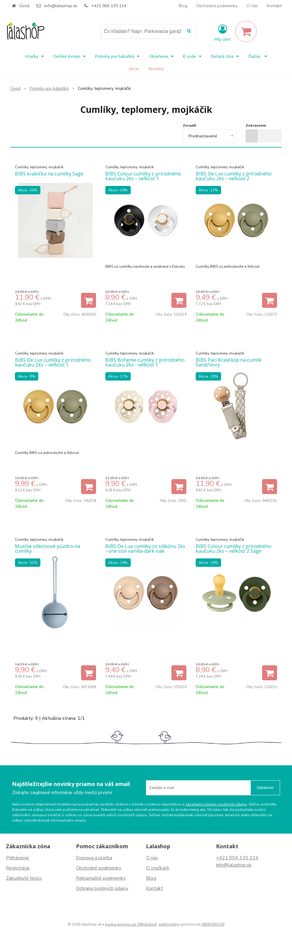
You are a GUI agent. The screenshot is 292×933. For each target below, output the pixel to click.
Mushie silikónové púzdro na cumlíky (47, 548)
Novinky (156, 69)
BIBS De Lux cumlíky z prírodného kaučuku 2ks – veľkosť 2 (234, 176)
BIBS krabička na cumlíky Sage (49, 173)
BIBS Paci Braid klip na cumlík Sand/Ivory (228, 362)
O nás (252, 6)
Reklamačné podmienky (101, 878)
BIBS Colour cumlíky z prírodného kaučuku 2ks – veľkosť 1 (143, 176)
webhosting (169, 924)
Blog (183, 6)
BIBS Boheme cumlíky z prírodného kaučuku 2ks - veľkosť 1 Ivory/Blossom (145, 365)
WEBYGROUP (213, 924)
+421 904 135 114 (108, 6)
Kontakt (274, 6)
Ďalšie (257, 56)
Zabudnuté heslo (24, 878)
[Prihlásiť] (222, 33)
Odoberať (265, 787)
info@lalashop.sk (60, 6)
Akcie (134, 69)
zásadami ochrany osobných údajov (216, 804)
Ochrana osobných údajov (102, 888)
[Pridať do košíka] (88, 300)
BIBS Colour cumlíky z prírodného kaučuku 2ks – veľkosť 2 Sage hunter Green (233, 551)
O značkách (157, 868)
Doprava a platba (94, 858)
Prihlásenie (17, 858)
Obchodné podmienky (217, 6)
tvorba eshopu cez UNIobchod (131, 924)
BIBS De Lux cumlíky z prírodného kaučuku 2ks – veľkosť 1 (53, 362)
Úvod (24, 6)
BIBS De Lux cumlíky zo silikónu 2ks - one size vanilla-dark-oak (145, 548)
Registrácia (17, 868)
